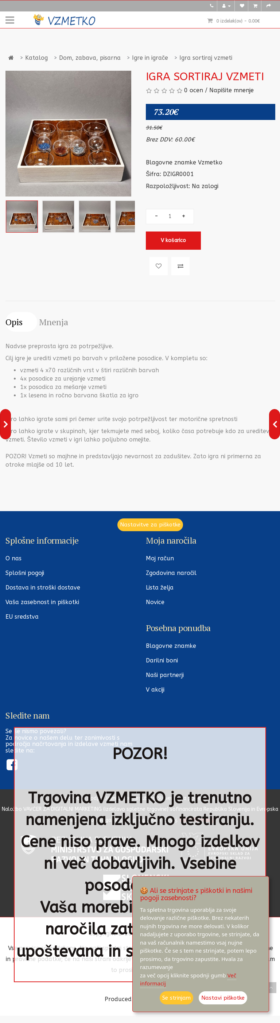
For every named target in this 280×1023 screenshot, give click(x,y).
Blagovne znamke (171, 645)
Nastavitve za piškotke (150, 524)
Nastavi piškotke (223, 998)
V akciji (155, 689)
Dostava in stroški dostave (42, 587)
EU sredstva (22, 616)
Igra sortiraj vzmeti (205, 57)
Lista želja (160, 587)
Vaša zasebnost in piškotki (42, 602)
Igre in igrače (150, 57)
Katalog (36, 57)
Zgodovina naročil (171, 572)
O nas (13, 558)
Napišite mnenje (231, 90)
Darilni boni (162, 660)
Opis (14, 322)
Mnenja (53, 322)
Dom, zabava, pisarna (90, 57)
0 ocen (193, 90)
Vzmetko (210, 162)
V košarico (173, 240)
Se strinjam (176, 998)
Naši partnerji (165, 675)
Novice (155, 602)
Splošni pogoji (24, 572)
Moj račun (160, 558)
